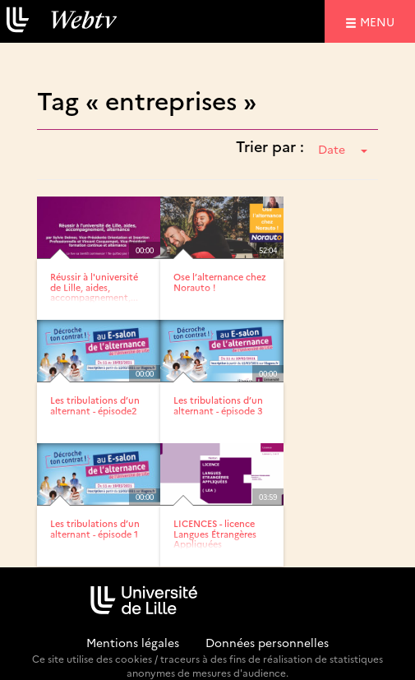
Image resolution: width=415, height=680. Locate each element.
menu (379, 21)
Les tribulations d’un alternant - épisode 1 (95, 528)
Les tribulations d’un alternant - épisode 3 (218, 405)
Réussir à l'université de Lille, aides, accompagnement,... (94, 287)
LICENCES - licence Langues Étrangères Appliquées (214, 533)
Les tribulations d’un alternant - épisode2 (95, 405)
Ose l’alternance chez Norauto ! (219, 282)
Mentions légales (132, 642)
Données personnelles (267, 642)
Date (342, 149)
